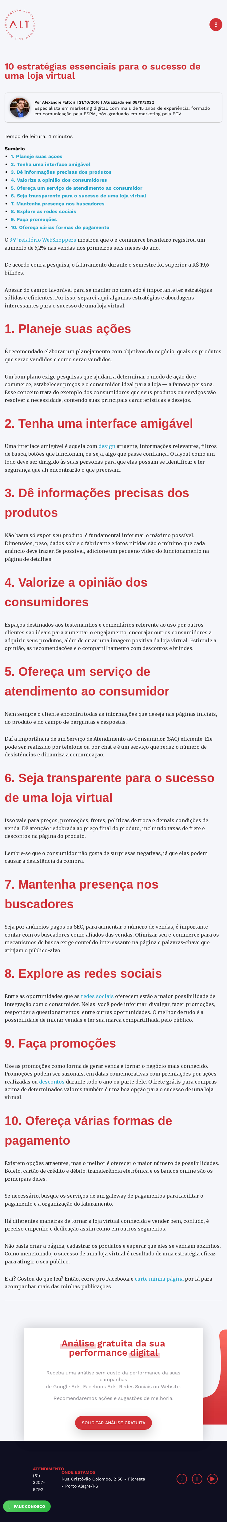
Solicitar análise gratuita (113, 1422)
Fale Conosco (27, 1506)
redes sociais (97, 996)
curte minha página (159, 1279)
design (106, 446)
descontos (52, 1082)
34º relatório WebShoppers (43, 240)
